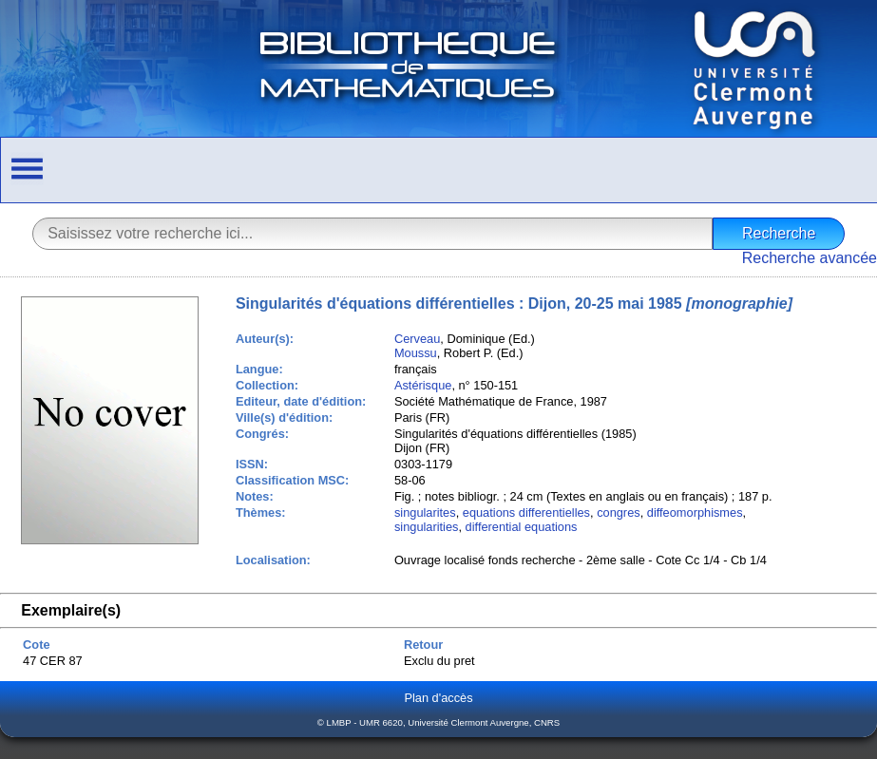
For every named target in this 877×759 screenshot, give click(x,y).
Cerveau (417, 339)
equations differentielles (526, 512)
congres (618, 512)
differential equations (522, 527)
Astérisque (422, 385)
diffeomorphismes (695, 512)
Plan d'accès (438, 698)
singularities (426, 527)
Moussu (415, 353)
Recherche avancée (809, 258)
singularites (425, 512)
